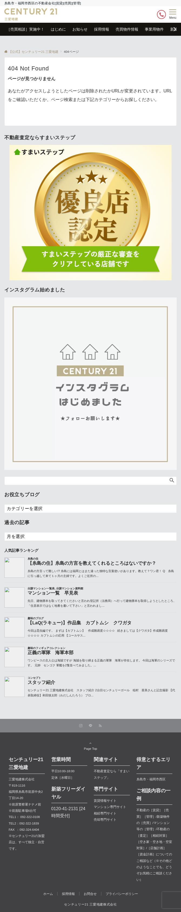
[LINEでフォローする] (90, 726)
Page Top (90, 745)
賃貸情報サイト (105, 800)
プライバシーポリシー (122, 893)
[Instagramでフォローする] (80, 726)
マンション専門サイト (110, 807)
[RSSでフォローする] (100, 726)
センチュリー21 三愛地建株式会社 (90, 904)
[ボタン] (161, 14)
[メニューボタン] (173, 14)
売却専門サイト (105, 819)
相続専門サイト (105, 813)
